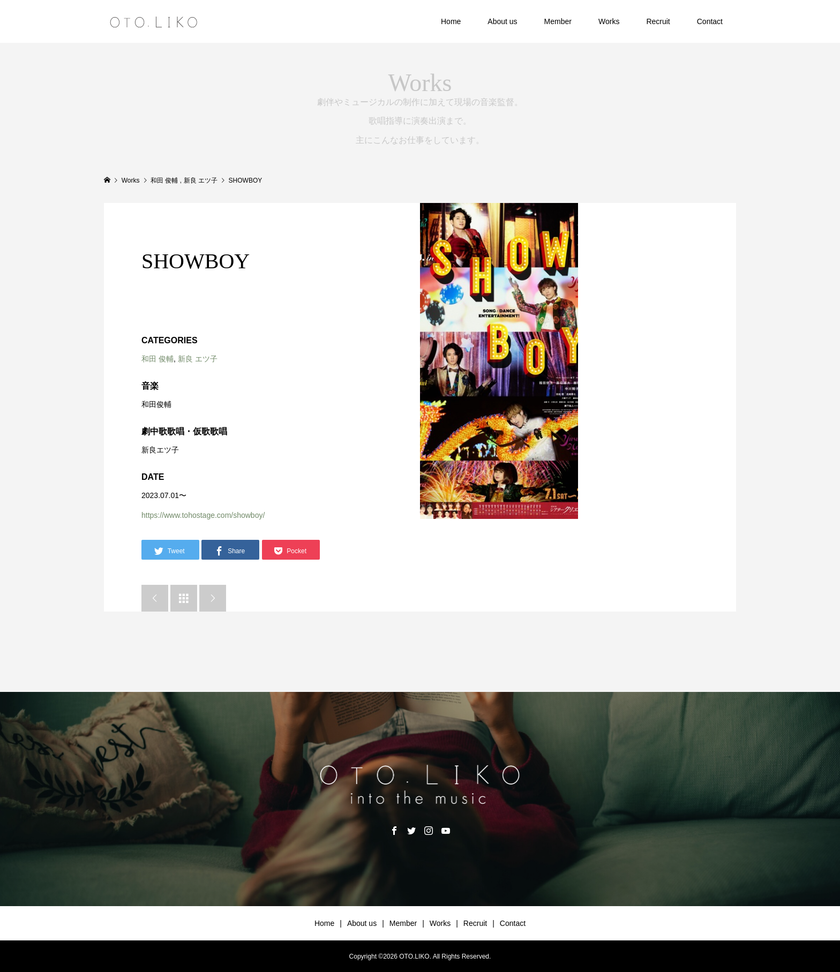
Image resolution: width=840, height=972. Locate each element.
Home (451, 21)
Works (608, 21)
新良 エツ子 (198, 359)
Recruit (658, 21)
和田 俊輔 (157, 359)
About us (502, 21)
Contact (710, 21)
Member (558, 21)
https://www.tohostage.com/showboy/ (203, 515)
